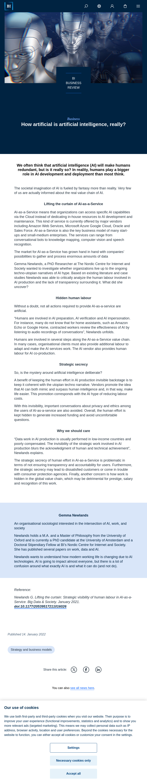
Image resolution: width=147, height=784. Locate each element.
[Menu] (138, 6)
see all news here (82, 688)
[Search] (86, 6)
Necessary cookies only (73, 762)
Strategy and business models (31, 649)
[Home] (9, 6)
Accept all (73, 775)
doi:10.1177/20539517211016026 (40, 606)
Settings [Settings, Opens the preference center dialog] (73, 749)
